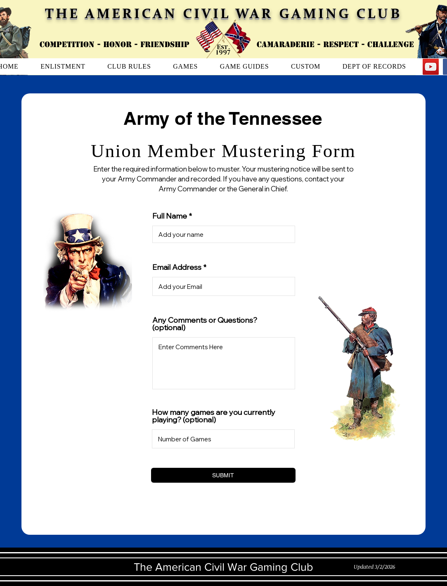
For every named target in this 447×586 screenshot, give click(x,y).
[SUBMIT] (223, 475)
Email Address (176, 267)
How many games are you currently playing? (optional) (213, 416)
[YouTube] (431, 67)
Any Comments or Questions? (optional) (204, 324)
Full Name (169, 216)
